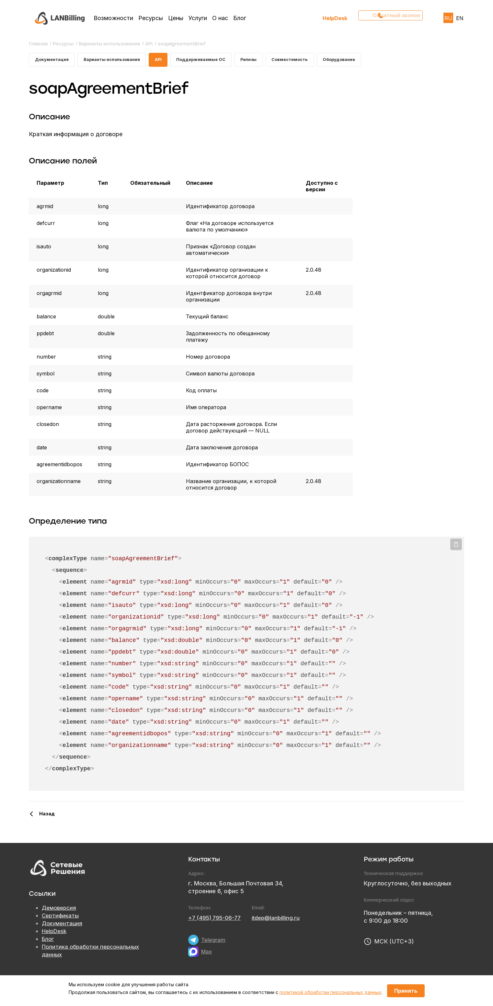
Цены (175, 18)
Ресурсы (150, 18)
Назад (47, 815)
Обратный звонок (393, 18)
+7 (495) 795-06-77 (216, 919)
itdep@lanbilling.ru (281, 919)
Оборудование (363, 60)
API (169, 60)
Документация (53, 60)
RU (448, 18)
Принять (406, 991)
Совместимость (310, 60)
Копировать (456, 546)
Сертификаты (61, 917)
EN (460, 18)
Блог (239, 18)
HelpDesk (335, 18)
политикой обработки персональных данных (330, 992)
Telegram (213, 941)
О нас (220, 18)
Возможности (113, 18)
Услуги (198, 18)
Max (207, 953)
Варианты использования (118, 60)
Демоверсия (59, 909)
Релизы (265, 60)
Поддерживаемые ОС (214, 60)
